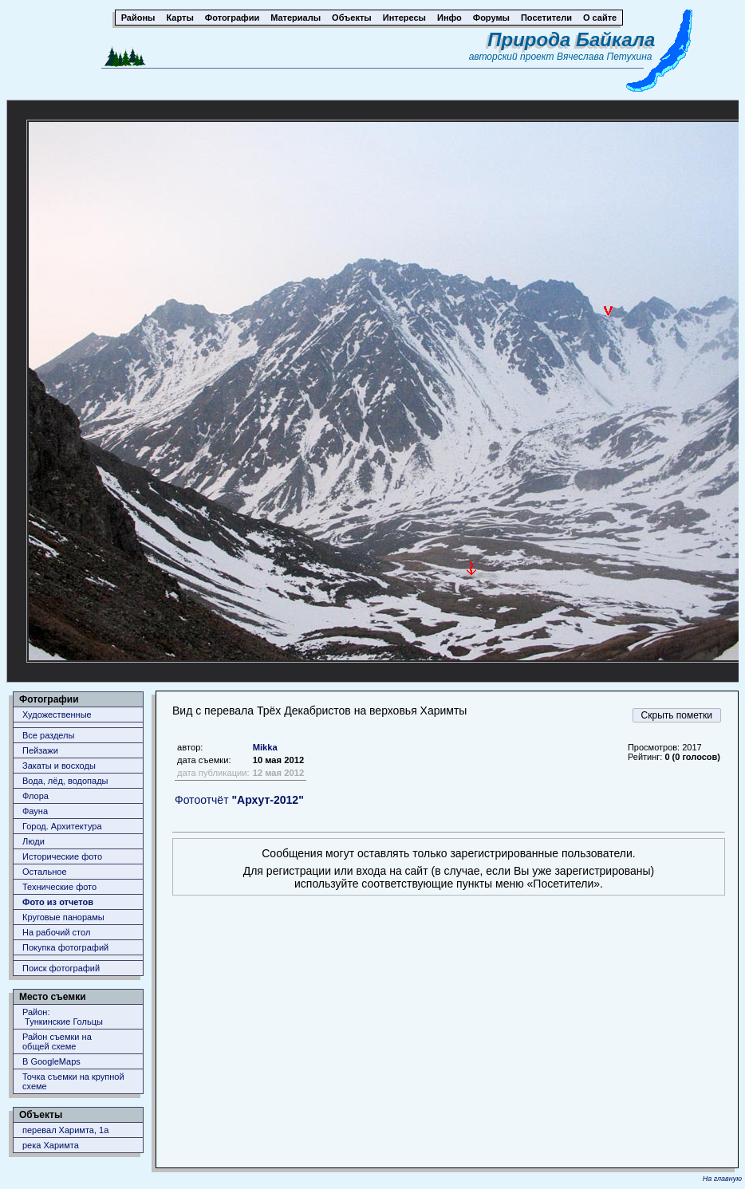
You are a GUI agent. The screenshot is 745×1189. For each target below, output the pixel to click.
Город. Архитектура (62, 826)
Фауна (35, 811)
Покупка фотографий (65, 947)
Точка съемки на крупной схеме (73, 1081)
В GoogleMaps (51, 1061)
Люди (33, 841)
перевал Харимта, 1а (65, 1130)
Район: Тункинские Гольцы (62, 1016)
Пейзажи (40, 750)
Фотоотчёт (239, 799)
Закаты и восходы (59, 765)
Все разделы (48, 735)
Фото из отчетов (57, 902)
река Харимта (50, 1145)
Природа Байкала (571, 39)
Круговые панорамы (63, 917)
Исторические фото (62, 856)
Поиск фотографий (61, 968)
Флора (35, 796)
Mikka (265, 747)
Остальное (44, 871)
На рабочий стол (56, 932)
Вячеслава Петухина (604, 56)
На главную (722, 1179)
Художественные (57, 714)
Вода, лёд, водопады (65, 780)
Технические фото (59, 887)
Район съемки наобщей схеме (57, 1041)
